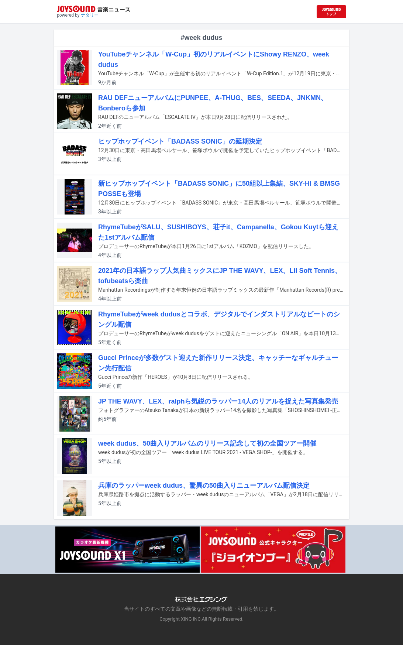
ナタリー (90, 15)
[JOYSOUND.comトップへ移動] (331, 11)
